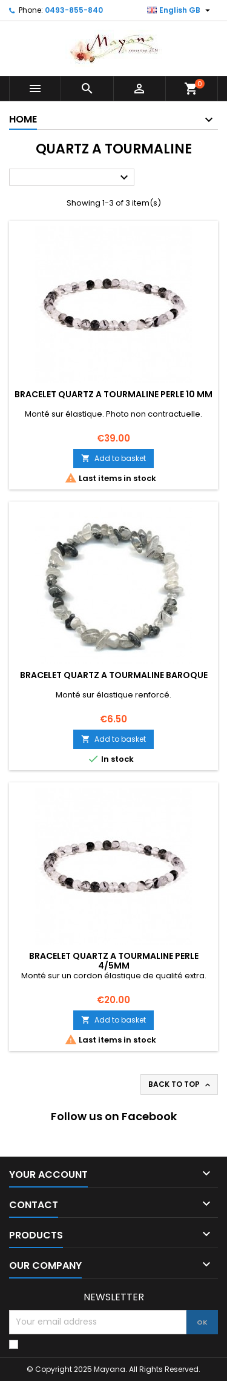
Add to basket (113, 458)
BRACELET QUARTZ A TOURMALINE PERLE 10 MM (113, 394)
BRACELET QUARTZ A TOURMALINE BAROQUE (114, 675)
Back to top (180, 1084)
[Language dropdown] (180, 10)
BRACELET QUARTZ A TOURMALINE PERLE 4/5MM (114, 961)
